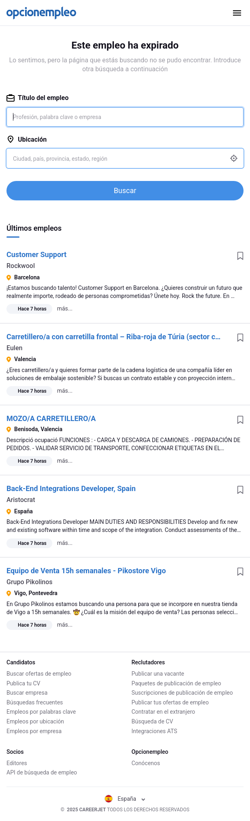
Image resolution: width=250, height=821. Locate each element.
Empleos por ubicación (35, 721)
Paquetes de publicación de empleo (176, 683)
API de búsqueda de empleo (41, 772)
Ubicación (26, 139)
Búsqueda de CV (152, 721)
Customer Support (36, 254)
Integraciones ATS (154, 731)
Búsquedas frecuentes (34, 702)
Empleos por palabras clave (41, 711)
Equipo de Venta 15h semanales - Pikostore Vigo (86, 570)
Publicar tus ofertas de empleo (170, 702)
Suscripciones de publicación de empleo (182, 692)
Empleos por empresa (34, 731)
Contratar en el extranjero (163, 711)
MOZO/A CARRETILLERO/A (51, 418)
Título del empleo (37, 98)
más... (65, 308)
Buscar (125, 190)
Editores (16, 763)
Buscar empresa (26, 692)
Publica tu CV (23, 683)
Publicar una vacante (158, 673)
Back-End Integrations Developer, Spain (71, 488)
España (125, 798)
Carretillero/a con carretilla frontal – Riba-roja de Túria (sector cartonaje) (125, 336)
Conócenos (146, 763)
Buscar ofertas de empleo (38, 673)
